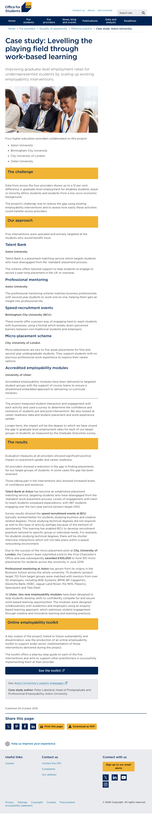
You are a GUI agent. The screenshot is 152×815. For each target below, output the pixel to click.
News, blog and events (69, 22)
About (91, 10)
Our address (49, 776)
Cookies (51, 803)
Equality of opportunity (53, 30)
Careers (9, 764)
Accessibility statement (19, 807)
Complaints (48, 770)
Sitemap (22, 803)
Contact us (78, 10)
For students (28, 22)
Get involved (105, 10)
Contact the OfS (51, 764)
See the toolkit (56, 673)
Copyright (37, 803)
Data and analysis (110, 22)
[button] (8, 728)
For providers (49, 22)
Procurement (67, 803)
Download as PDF (84, 728)
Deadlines (130, 22)
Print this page (54, 728)
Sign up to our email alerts (118, 768)
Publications (90, 22)
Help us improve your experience (33, 745)
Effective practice (81, 30)
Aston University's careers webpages (40, 684)
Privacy (9, 803)
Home (12, 22)
